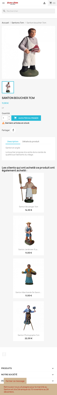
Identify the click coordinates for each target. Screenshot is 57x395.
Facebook (4, 354)
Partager (13, 130)
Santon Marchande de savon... (28, 292)
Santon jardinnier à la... (28, 249)
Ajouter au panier (26, 118)
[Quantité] (5, 118)
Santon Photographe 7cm (28, 335)
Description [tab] (12, 141)
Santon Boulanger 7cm (28, 206)
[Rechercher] (28, 11)
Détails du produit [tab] (30, 141)
